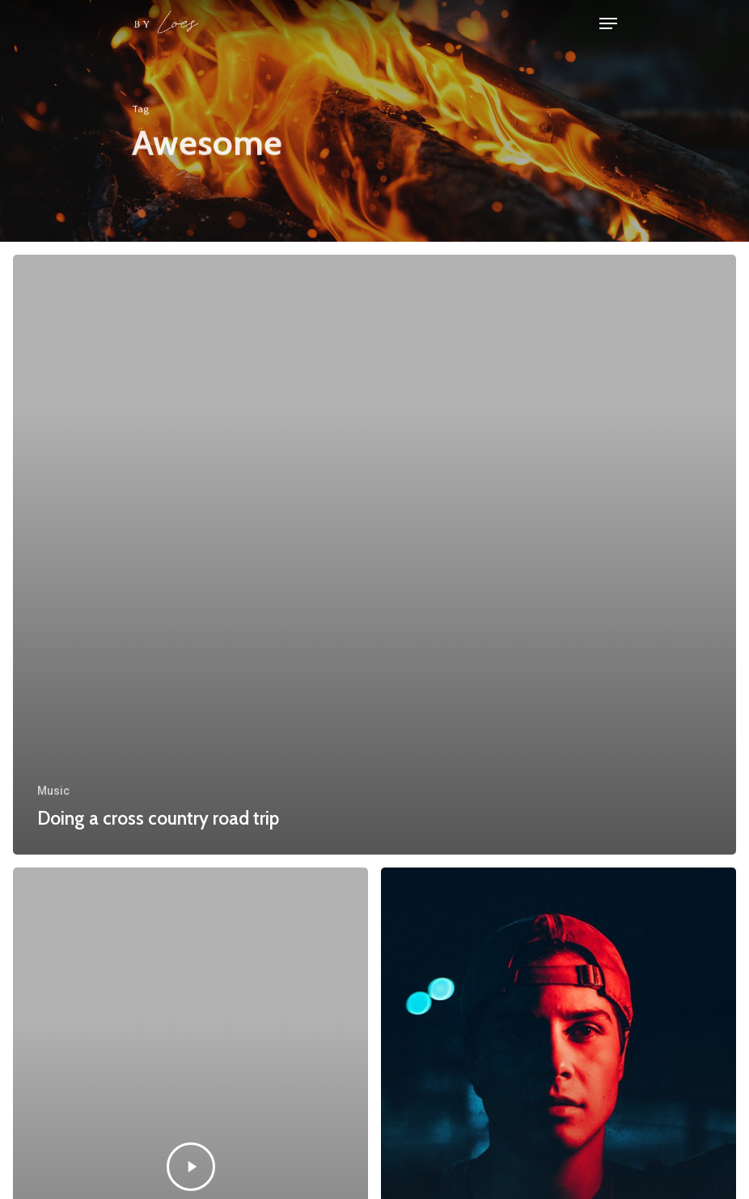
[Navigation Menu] (608, 23)
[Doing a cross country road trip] (374, 555)
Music (53, 790)
